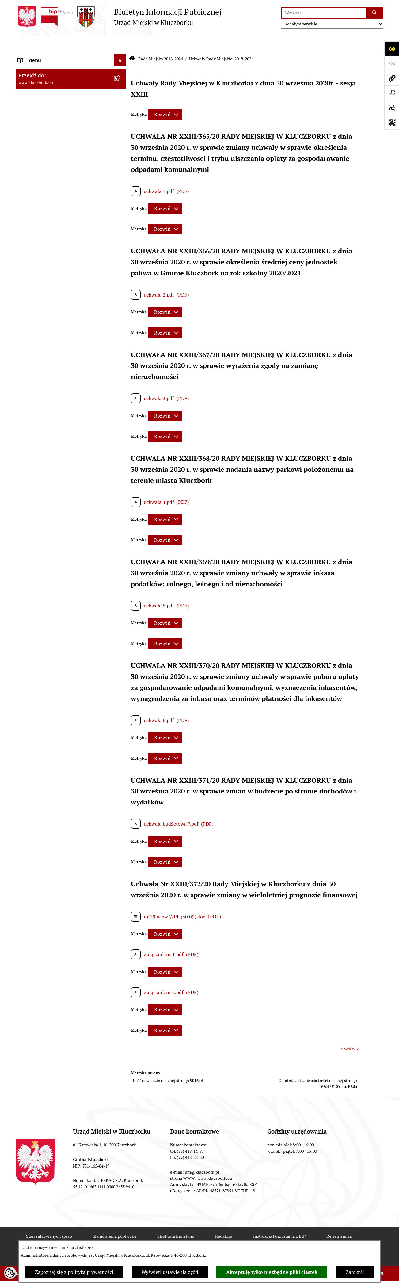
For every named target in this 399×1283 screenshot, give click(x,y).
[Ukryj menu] (120, 44)
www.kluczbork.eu (214, 1161)
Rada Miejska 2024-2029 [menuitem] (45, 68)
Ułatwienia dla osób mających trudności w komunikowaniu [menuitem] (64, 644)
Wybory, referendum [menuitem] (40, 672)
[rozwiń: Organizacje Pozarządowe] (121, 579)
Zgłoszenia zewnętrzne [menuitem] (43, 925)
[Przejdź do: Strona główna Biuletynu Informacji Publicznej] (132, 42)
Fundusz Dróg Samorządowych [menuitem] (51, 849)
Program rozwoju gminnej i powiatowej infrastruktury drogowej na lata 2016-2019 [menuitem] (65, 749)
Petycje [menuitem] (26, 567)
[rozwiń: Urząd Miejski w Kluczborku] (121, 322)
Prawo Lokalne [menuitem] (34, 398)
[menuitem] (71, 97)
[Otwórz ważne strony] (391, 92)
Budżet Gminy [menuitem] (33, 410)
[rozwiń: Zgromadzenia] (121, 709)
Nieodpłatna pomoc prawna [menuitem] (48, 721)
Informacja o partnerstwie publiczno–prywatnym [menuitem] (59, 769)
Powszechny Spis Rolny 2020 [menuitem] (50, 836)
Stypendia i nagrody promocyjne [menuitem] (53, 893)
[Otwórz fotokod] (391, 122)
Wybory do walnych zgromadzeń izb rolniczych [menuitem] (57, 909)
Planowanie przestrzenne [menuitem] (46, 459)
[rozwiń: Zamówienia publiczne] (121, 484)
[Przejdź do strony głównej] (118, 17)
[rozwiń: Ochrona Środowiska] (121, 628)
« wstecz (349, 1032)
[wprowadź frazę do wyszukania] (324, 13)
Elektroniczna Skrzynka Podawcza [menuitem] (55, 616)
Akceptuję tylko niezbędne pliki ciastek (271, 1272)
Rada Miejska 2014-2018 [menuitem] (45, 297)
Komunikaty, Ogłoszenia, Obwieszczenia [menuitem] (62, 603)
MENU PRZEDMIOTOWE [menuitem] (45, 353)
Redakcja (223, 1219)
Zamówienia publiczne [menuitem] (43, 483)
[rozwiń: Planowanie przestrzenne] (121, 459)
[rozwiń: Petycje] (121, 567)
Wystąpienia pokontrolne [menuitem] (46, 697)
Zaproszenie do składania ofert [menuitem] (52, 535)
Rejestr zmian (339, 1219)
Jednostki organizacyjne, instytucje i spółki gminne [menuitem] (65, 338)
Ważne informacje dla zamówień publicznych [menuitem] (53, 499)
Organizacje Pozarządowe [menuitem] (46, 579)
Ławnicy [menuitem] (27, 684)
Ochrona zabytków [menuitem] (38, 471)
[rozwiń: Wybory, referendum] (121, 672)
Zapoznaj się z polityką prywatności (74, 1272)
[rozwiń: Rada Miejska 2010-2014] (121, 310)
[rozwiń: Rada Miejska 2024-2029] (121, 69)
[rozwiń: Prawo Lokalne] (121, 398)
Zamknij (355, 1272)
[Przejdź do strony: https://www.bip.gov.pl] (391, 63)
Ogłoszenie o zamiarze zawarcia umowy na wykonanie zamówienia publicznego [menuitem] (65, 551)
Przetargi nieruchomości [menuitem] (44, 447)
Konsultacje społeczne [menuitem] (42, 804)
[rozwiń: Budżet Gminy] (121, 410)
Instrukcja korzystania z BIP (279, 1219)
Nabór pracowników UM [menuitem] (44, 733)
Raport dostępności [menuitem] (39, 880)
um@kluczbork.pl (202, 1155)
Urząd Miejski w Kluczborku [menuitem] (48, 322)
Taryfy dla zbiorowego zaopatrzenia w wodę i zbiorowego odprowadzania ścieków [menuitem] (65, 820)
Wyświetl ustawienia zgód (170, 1272)
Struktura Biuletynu (175, 1219)
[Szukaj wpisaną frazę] (375, 13)
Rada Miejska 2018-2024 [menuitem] (45, 81)
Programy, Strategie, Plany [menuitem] (47, 591)
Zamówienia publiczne (114, 1219)
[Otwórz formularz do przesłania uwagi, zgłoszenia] (391, 107)
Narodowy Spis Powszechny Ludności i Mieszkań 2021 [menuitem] (60, 865)
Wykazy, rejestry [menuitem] (35, 660)
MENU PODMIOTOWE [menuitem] (42, 56)
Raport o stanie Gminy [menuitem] (42, 422)
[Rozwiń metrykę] (165, 98)
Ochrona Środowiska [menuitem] (40, 628)
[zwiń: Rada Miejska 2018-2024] (121, 81)
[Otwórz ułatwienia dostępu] (391, 48)
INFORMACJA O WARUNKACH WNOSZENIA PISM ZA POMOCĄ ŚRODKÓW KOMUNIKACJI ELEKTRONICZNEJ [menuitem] (54, 948)
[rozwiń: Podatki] (121, 435)
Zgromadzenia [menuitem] (34, 709)
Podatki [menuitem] (26, 434)
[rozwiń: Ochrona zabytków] (121, 471)
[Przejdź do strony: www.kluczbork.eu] (391, 78)
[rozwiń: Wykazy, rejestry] (121, 660)
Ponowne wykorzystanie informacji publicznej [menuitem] (57, 382)
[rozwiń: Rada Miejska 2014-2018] (121, 297)
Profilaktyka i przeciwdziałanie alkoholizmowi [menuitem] (52, 789)
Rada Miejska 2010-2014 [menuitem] (45, 309)
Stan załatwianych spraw (49, 1219)
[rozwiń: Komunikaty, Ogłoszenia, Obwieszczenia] (121, 604)
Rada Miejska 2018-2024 (160, 42)
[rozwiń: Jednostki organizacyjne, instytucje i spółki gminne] (121, 334)
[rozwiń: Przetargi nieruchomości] (121, 447)
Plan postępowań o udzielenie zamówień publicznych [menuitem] (63, 519)
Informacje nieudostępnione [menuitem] (49, 366)
